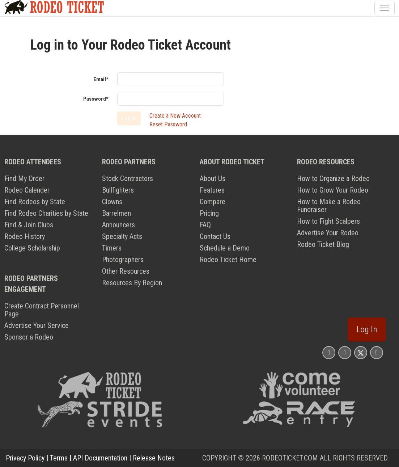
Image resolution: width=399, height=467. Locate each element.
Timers (112, 248)
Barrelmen (116, 213)
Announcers (118, 224)
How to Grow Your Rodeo (332, 190)
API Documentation (100, 458)
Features (212, 190)
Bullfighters (118, 190)
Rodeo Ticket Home (228, 259)
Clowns (112, 201)
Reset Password (168, 124)
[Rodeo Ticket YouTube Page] (376, 352)
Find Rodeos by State (34, 201)
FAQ (205, 224)
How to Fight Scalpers (328, 221)
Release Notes (154, 458)
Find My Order (24, 178)
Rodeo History (24, 236)
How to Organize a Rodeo (333, 178)
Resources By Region (132, 282)
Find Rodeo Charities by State (46, 213)
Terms (59, 458)
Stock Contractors (127, 178)
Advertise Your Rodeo (327, 232)
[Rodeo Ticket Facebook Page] (344, 352)
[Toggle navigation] (384, 8)
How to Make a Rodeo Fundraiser (329, 205)
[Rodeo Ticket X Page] (361, 352)
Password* (96, 99)
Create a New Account (175, 115)
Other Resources (125, 271)
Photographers (123, 259)
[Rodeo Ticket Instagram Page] (328, 352)
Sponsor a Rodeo (28, 337)
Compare (212, 201)
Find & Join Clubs (28, 224)
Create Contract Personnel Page (41, 310)
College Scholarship (32, 248)
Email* (101, 79)
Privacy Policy (25, 458)
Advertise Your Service (36, 325)
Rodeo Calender (27, 190)
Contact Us (215, 236)
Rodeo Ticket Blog (323, 244)
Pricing (209, 213)
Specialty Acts (122, 236)
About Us (212, 178)
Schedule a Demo (225, 248)
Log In (366, 329)
